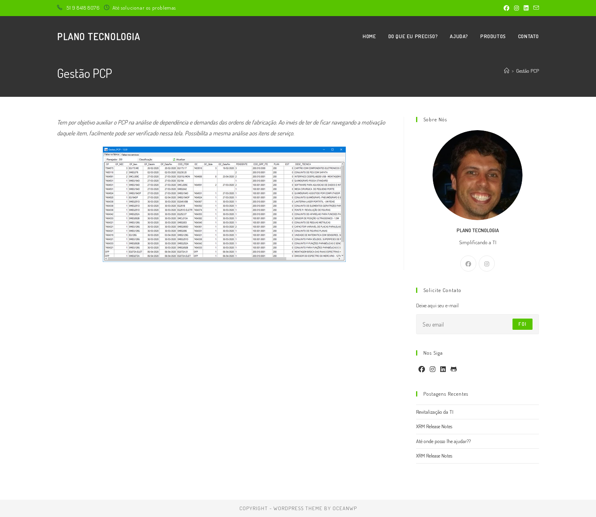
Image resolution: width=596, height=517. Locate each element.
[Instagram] (487, 263)
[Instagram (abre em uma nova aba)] (516, 8)
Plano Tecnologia (98, 36)
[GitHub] (454, 369)
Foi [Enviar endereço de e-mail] (522, 324)
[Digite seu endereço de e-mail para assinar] (477, 324)
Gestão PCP (527, 70)
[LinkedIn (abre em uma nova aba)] (526, 8)
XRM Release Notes (434, 426)
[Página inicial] (506, 70)
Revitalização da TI (434, 412)
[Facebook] (468, 263)
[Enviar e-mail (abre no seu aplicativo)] (535, 8)
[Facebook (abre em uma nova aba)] (506, 8)
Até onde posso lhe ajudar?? (443, 441)
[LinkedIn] (443, 369)
